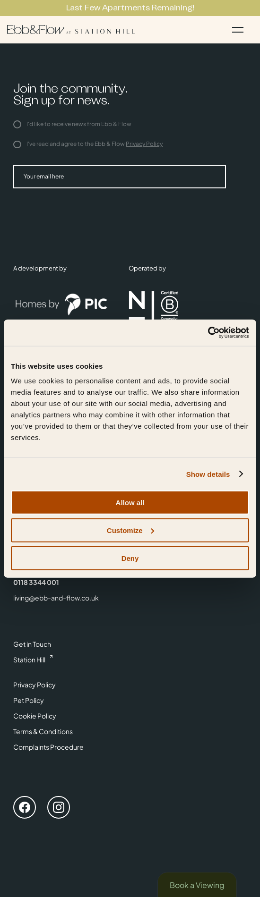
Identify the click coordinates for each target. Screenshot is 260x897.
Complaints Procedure (48, 747)
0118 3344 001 (36, 582)
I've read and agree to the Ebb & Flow (88, 143)
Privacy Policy (144, 143)
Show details (208, 474)
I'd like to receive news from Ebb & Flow (72, 123)
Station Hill (29, 659)
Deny (130, 558)
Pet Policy (28, 700)
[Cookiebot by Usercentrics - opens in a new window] (207, 333)
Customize (130, 530)
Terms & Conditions (43, 731)
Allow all (130, 503)
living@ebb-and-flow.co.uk (56, 597)
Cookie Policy (34, 715)
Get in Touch (32, 644)
